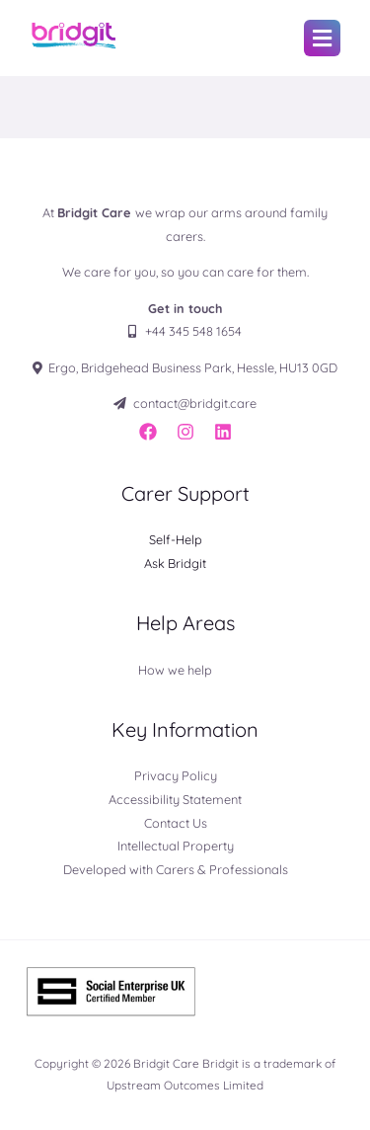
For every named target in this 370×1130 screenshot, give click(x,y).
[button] (322, 38)
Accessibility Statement (175, 799)
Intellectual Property (175, 845)
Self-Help (175, 539)
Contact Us (175, 823)
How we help (175, 670)
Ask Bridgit (175, 563)
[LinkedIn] (223, 432)
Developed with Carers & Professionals (175, 869)
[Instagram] (185, 432)
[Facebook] (148, 432)
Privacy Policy (175, 775)
